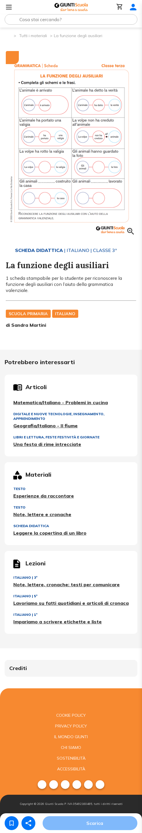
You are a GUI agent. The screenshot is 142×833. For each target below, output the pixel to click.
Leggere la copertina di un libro (49, 533)
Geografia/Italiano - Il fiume (45, 426)
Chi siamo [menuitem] (71, 747)
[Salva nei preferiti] (12, 823)
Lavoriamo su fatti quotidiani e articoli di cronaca (71, 603)
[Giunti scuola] (71, 699)
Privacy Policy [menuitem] (71, 726)
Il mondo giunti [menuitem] (71, 736)
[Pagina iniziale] (9, 35)
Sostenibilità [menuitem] (71, 758)
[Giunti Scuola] (71, 7)
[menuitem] (42, 784)
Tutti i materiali (33, 35)
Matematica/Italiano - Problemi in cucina (60, 402)
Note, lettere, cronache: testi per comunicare (66, 584)
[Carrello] (119, 7)
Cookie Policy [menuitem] (71, 715)
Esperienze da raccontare (43, 496)
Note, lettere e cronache (42, 514)
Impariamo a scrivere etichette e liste (57, 622)
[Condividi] (28, 823)
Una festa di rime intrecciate (47, 444)
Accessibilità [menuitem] (71, 769)
